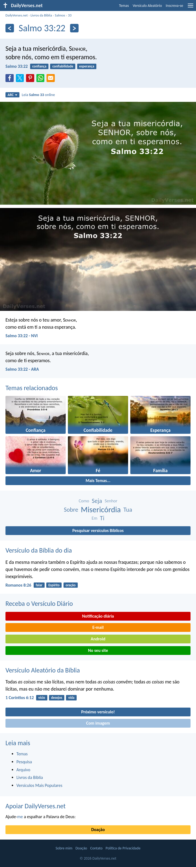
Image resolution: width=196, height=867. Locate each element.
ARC (12, 95)
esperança (86, 66)
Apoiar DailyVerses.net (35, 806)
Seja (97, 501)
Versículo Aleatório (147, 5)
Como (84, 500)
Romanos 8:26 (18, 585)
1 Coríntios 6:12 (19, 697)
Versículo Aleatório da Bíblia (42, 670)
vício (41, 698)
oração (70, 585)
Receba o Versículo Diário (39, 603)
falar (39, 585)
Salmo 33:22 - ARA (22, 369)
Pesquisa (24, 761)
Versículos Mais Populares (39, 785)
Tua (127, 509)
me (20, 816)
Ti (102, 518)
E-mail (97, 627)
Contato (96, 848)
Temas (124, 5)
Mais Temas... (98, 480)
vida (71, 698)
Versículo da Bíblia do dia (38, 550)
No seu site (98, 650)
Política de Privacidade (123, 848)
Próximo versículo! (98, 711)
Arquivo (23, 769)
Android (98, 638)
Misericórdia (101, 509)
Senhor (111, 500)
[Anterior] (9, 28)
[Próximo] (74, 28)
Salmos (60, 15)
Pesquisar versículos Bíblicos (97, 530)
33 (69, 15)
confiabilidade (62, 66)
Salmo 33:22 (16, 66)
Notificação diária (98, 616)
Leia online (38, 94)
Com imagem (98, 723)
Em (94, 518)
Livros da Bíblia (41, 15)
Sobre (71, 509)
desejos (56, 698)
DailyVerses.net (16, 15)
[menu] (190, 7)
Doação (98, 829)
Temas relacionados (31, 388)
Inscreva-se (174, 5)
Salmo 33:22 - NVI (21, 335)
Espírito (54, 585)
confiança (39, 66)
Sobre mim (64, 848)
